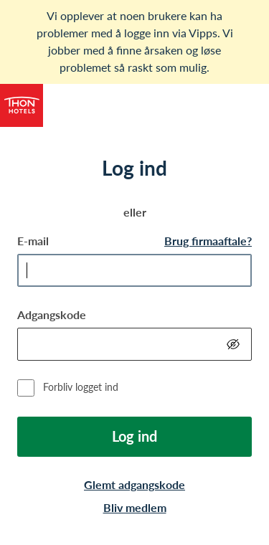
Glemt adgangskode (134, 484)
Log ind (134, 436)
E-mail (33, 240)
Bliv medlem (134, 507)
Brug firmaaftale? (208, 240)
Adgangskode (51, 314)
